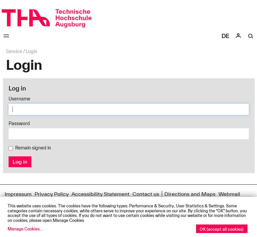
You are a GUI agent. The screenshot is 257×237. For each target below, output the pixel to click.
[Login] (238, 36)
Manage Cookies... (25, 228)
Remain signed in (30, 147)
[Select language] (225, 36)
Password (19, 123)
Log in (20, 162)
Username (19, 98)
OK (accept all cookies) (221, 229)
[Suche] (250, 36)
